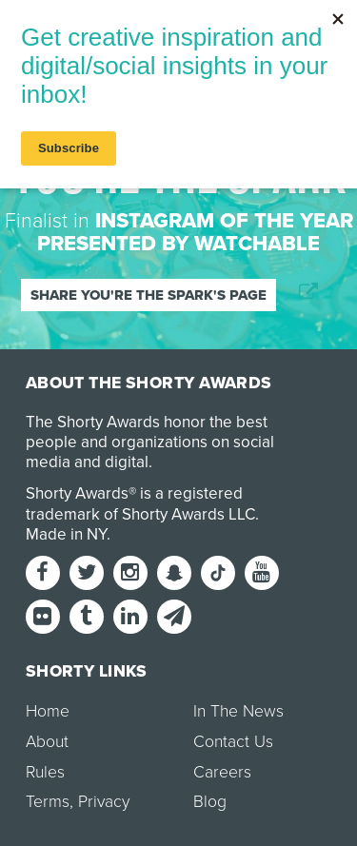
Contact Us (233, 742)
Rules (45, 772)
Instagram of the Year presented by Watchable (195, 232)
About (47, 742)
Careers (222, 772)
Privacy (103, 802)
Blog (210, 802)
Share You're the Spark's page (148, 295)
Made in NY (66, 534)
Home (47, 711)
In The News (238, 711)
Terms (47, 802)
